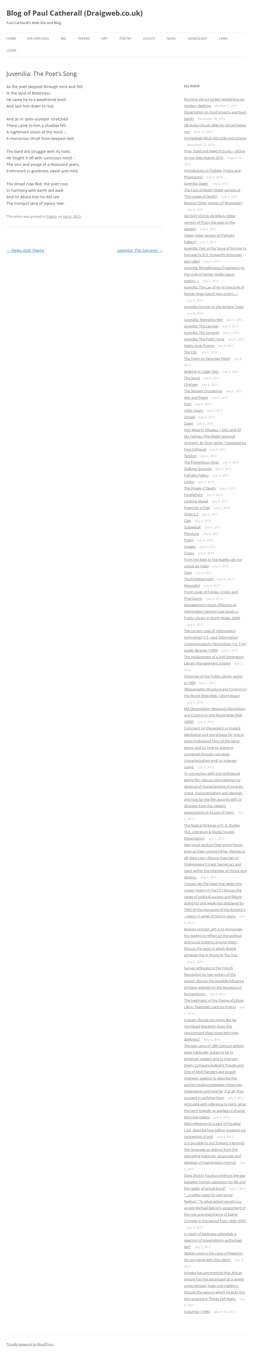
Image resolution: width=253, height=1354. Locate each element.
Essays (149, 38)
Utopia (189, 416)
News (171, 38)
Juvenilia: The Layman (201, 326)
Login (11, 50)
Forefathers (193, 494)
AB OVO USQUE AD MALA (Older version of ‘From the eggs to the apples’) (209, 222)
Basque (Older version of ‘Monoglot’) (213, 202)
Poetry (125, 38)
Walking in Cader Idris (201, 371)
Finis (187, 403)
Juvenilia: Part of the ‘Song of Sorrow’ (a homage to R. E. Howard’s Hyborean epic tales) (215, 255)
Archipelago (38, 38)
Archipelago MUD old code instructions (215, 138)
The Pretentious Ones (201, 462)
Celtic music (193, 410)
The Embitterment (199, 579)
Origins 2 (191, 514)
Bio (63, 38)
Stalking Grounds (198, 468)
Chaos (189, 553)
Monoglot (192, 585)
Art (105, 38)
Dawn (188, 423)
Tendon (190, 455)
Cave (188, 572)
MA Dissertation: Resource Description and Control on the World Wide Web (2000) (214, 715)
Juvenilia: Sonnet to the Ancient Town (214, 306)
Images (190, 546)
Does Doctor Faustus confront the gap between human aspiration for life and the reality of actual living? (214, 1182)
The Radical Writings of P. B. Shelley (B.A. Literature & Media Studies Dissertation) (212, 832)
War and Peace (196, 397)
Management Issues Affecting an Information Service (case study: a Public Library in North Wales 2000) (212, 611)
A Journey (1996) (197, 1311)
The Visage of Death (200, 488)
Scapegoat (192, 527)
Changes (191, 384)
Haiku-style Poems (25, 250)
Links (223, 38)
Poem (189, 540)
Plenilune (191, 533)
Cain (187, 520)
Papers (84, 38)
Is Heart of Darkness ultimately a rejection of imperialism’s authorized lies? (213, 1240)
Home (11, 38)
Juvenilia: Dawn (196, 183)
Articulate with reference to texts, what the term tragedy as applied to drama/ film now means (215, 1111)
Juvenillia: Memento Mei (203, 319)
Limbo (189, 481)
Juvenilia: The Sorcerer (140, 250)
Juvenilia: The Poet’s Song (204, 339)
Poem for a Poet (197, 507)
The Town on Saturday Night (207, 358)
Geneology (197, 38)
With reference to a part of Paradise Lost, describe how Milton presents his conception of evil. (215, 1130)
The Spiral (192, 378)
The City (190, 352)
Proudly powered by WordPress (30, 1344)
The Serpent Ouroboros (203, 390)
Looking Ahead (196, 501)
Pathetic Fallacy (196, 475)
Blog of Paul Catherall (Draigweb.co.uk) (74, 13)
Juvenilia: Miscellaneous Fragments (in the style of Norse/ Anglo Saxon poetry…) (214, 274)
